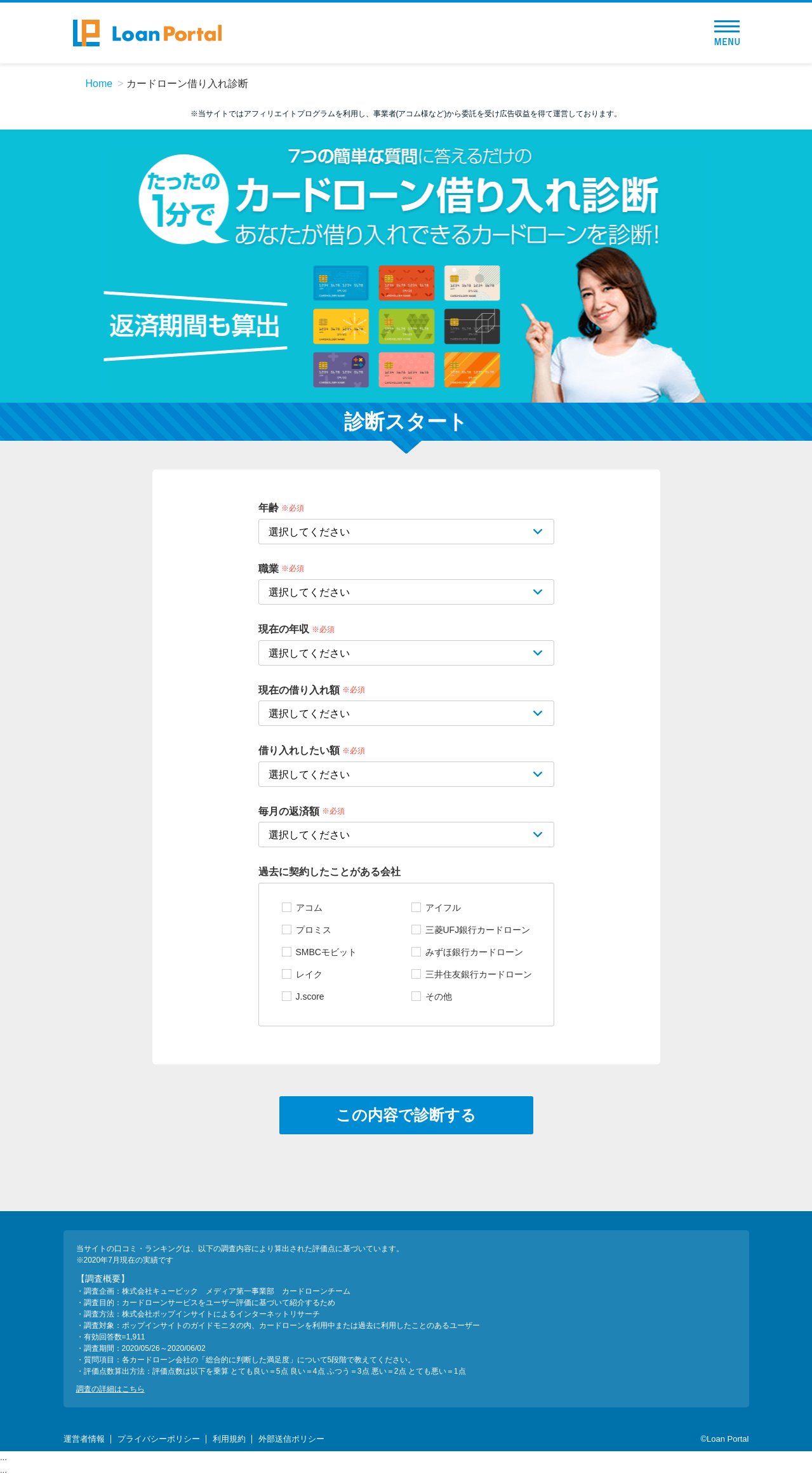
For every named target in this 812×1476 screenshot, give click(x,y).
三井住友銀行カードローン (478, 974)
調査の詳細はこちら (110, 1389)
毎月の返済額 (288, 810)
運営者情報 (84, 1439)
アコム (309, 907)
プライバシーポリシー (158, 1439)
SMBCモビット (326, 952)
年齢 (268, 507)
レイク (309, 974)
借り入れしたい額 (299, 750)
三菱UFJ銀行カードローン (478, 930)
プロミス (313, 930)
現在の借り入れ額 (299, 689)
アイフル (443, 907)
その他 (438, 996)
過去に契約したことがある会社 (329, 871)
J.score (310, 996)
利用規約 (229, 1439)
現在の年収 (283, 629)
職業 (268, 568)
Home (99, 83)
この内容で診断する (406, 1115)
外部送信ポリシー (291, 1439)
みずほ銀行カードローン (474, 952)
